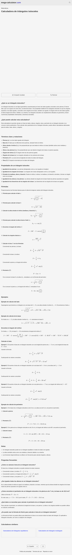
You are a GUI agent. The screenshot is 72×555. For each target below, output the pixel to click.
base (11, 127)
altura (14, 127)
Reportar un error (47, 551)
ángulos (20, 127)
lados (7, 127)
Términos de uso (37, 551)
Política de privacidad (25, 551)
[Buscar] (70, 3)
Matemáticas (4, 8)
